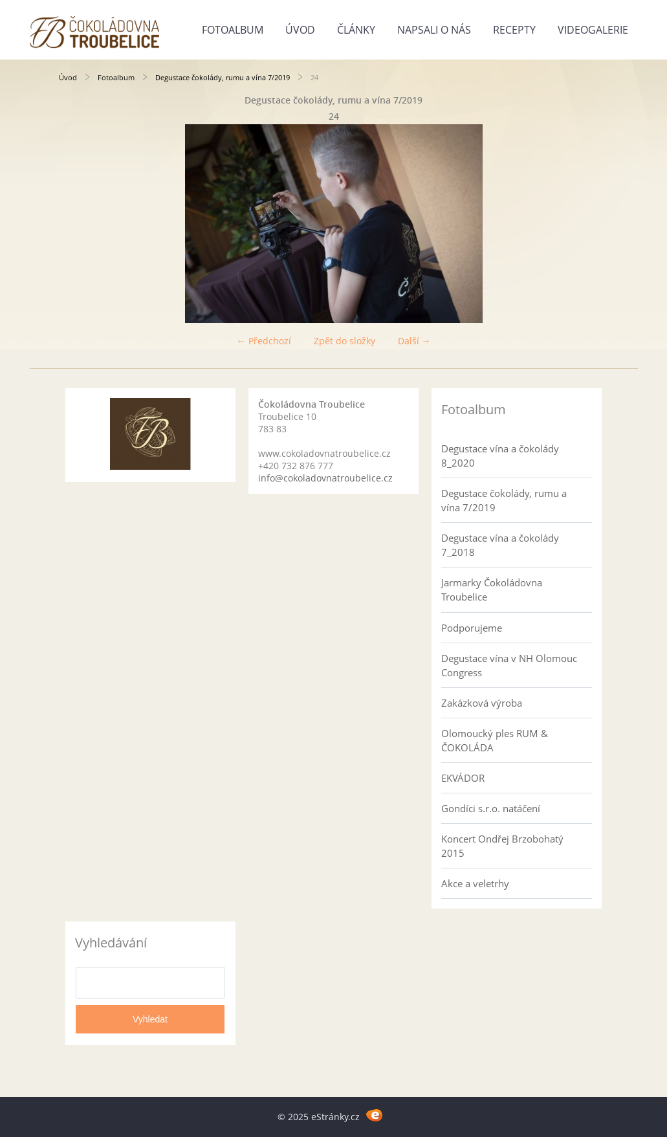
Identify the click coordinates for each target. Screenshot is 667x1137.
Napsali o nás (434, 30)
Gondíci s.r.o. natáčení (490, 808)
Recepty (514, 30)
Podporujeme (471, 627)
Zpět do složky (344, 341)
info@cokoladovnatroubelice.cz (325, 478)
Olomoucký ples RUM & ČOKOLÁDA (494, 740)
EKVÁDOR (463, 777)
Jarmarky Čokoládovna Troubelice (491, 589)
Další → (414, 341)
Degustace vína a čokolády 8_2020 (500, 455)
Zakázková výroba (481, 702)
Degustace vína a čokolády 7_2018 (500, 544)
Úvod (300, 30)
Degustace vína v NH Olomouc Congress (509, 665)
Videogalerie (593, 30)
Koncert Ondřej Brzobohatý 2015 (502, 845)
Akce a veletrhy (475, 883)
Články (356, 30)
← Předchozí (264, 341)
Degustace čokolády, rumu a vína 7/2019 (222, 77)
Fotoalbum (232, 30)
